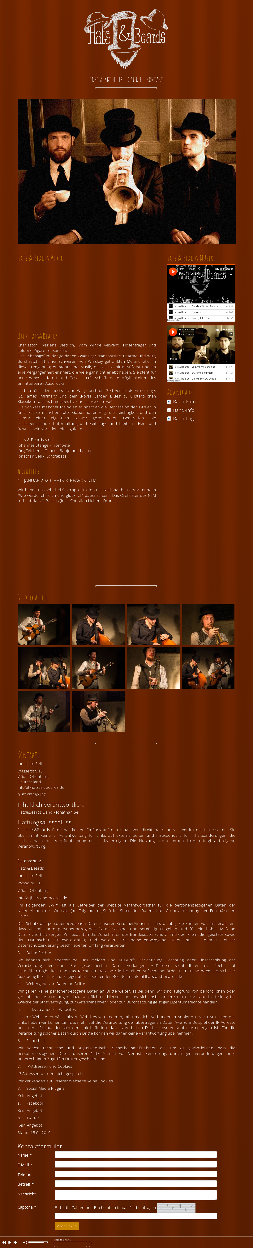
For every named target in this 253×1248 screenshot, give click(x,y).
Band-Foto (181, 401)
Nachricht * (28, 1194)
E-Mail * (25, 1165)
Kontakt (155, 80)
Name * (25, 1155)
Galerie (135, 80)
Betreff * (26, 1184)
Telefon (24, 1174)
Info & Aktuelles (106, 80)
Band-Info (180, 410)
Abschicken (67, 1225)
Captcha (27, 1207)
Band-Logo (181, 418)
